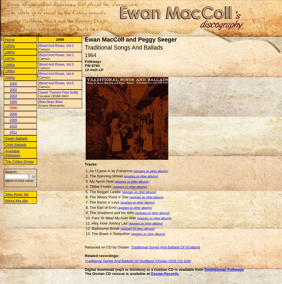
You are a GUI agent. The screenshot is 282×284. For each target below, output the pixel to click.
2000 (13, 84)
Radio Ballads (16, 138)
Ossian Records (164, 274)
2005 (13, 102)
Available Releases (12, 153)
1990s (10, 71)
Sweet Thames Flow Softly (58, 92)
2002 (13, 90)
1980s (10, 65)
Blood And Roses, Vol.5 (56, 83)
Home (10, 39)
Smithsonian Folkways (224, 269)
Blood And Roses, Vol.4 (56, 74)
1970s (10, 58)
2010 (13, 126)
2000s (10, 77)
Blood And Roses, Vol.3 (56, 64)
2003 (13, 96)
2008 (13, 114)
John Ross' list (17, 194)
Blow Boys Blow (51, 102)
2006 (13, 108)
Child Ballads (15, 145)
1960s (10, 52)
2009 (13, 120)
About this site (16, 201)
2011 (13, 132)
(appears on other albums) (151, 171)
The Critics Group (19, 161)
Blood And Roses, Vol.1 (56, 46)
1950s (10, 46)
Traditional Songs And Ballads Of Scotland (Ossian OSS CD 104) (138, 261)
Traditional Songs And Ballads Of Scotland (165, 247)
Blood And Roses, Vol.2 (56, 55)
